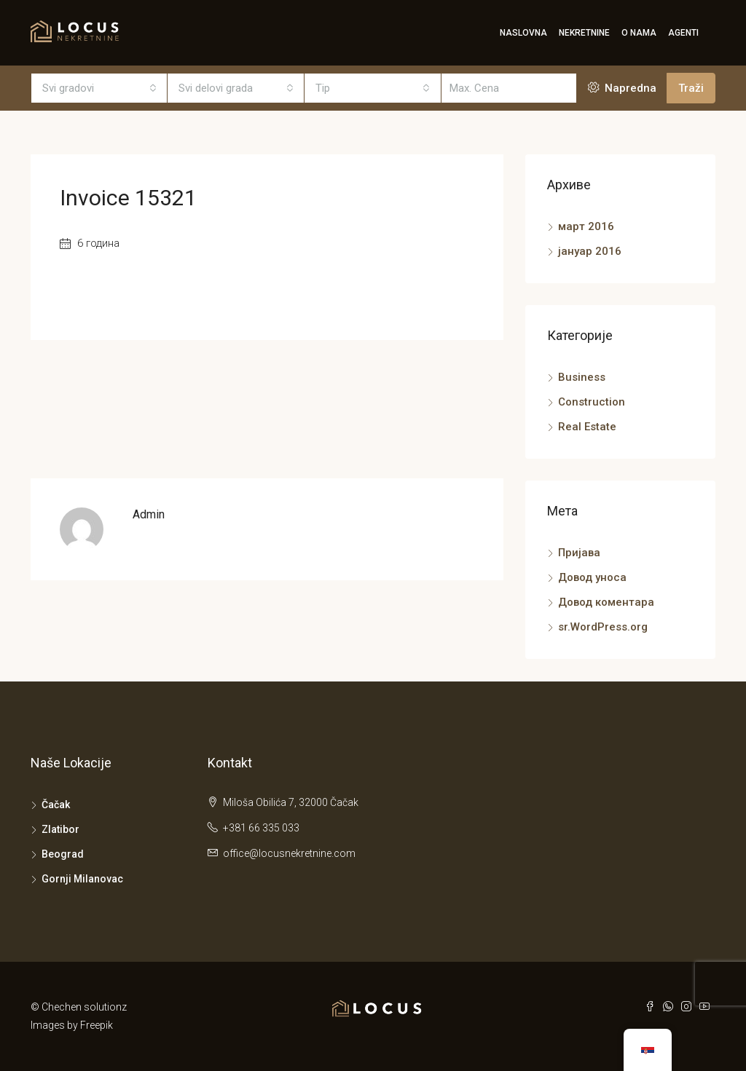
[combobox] (99, 88)
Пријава (579, 552)
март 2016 (586, 226)
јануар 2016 (589, 251)
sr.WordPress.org (603, 626)
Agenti (683, 33)
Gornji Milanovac (82, 879)
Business (581, 377)
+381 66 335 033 (261, 828)
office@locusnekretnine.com (289, 853)
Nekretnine (584, 33)
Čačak (56, 804)
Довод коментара (606, 602)
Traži (691, 88)
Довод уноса (592, 577)
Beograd (63, 854)
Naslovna (523, 33)
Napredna (622, 88)
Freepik (96, 1025)
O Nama (638, 33)
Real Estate (587, 426)
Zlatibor (60, 829)
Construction (591, 401)
